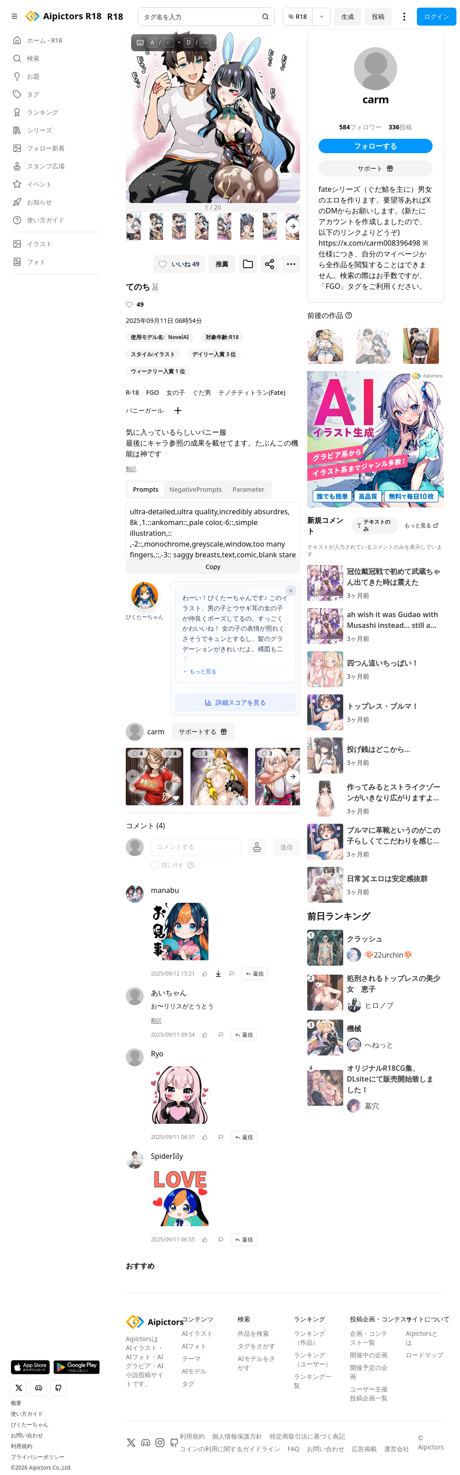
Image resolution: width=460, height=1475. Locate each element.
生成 (347, 16)
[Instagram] (160, 1442)
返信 (255, 973)
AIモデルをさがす (256, 1363)
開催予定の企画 (369, 1372)
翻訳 (131, 469)
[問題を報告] (232, 973)
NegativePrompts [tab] (195, 489)
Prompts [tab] (146, 489)
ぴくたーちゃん (30, 1424)
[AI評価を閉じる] (290, 590)
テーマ (191, 1358)
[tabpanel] (213, 538)
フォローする (375, 146)
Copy (212, 566)
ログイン (436, 16)
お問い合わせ (27, 1435)
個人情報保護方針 (237, 1436)
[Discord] (145, 1442)
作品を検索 (253, 1333)
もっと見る (199, 671)
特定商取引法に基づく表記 (307, 1436)
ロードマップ (424, 1355)
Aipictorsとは (422, 1338)
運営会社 (396, 1448)
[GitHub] (174, 1442)
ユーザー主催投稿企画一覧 (369, 1393)
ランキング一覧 (313, 1381)
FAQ (294, 1448)
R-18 (132, 392)
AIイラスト (197, 1333)
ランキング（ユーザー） (313, 1359)
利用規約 (21, 1446)
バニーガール (145, 410)
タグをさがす (256, 1346)
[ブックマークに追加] (248, 264)
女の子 (175, 392)
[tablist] (199, 490)
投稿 (378, 16)
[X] (131, 1442)
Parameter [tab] (249, 489)
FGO (152, 392)
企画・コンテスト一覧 (369, 1338)
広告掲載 (364, 1448)
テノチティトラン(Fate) (252, 392)
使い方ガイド (27, 1414)
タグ (188, 1383)
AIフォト (194, 1346)
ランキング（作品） (309, 1338)
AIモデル (194, 1371)
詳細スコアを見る (235, 702)
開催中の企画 (369, 1355)
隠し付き (172, 865)
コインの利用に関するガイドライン (230, 1448)
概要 (16, 1403)
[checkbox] (154, 865)
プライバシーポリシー (38, 1457)
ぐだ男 (201, 392)
